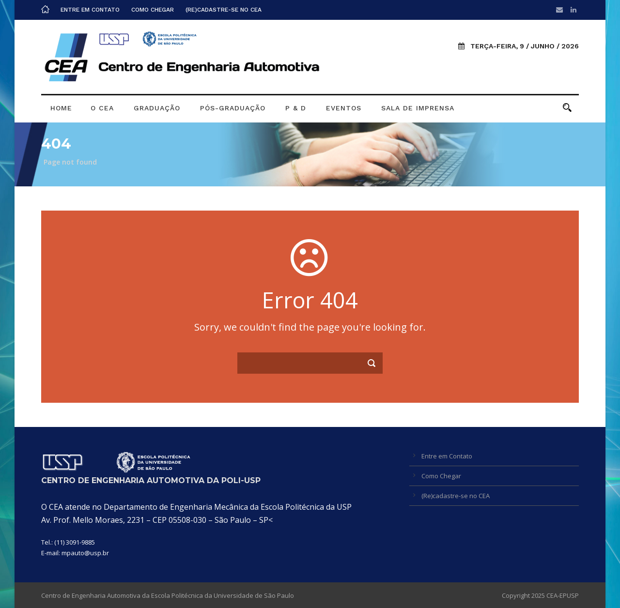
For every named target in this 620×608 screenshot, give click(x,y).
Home (61, 108)
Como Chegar (152, 9)
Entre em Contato (90, 9)
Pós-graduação (232, 108)
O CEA (102, 108)
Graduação (157, 108)
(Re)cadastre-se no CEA (224, 9)
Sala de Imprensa (417, 108)
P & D (295, 108)
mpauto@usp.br (85, 552)
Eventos (343, 108)
